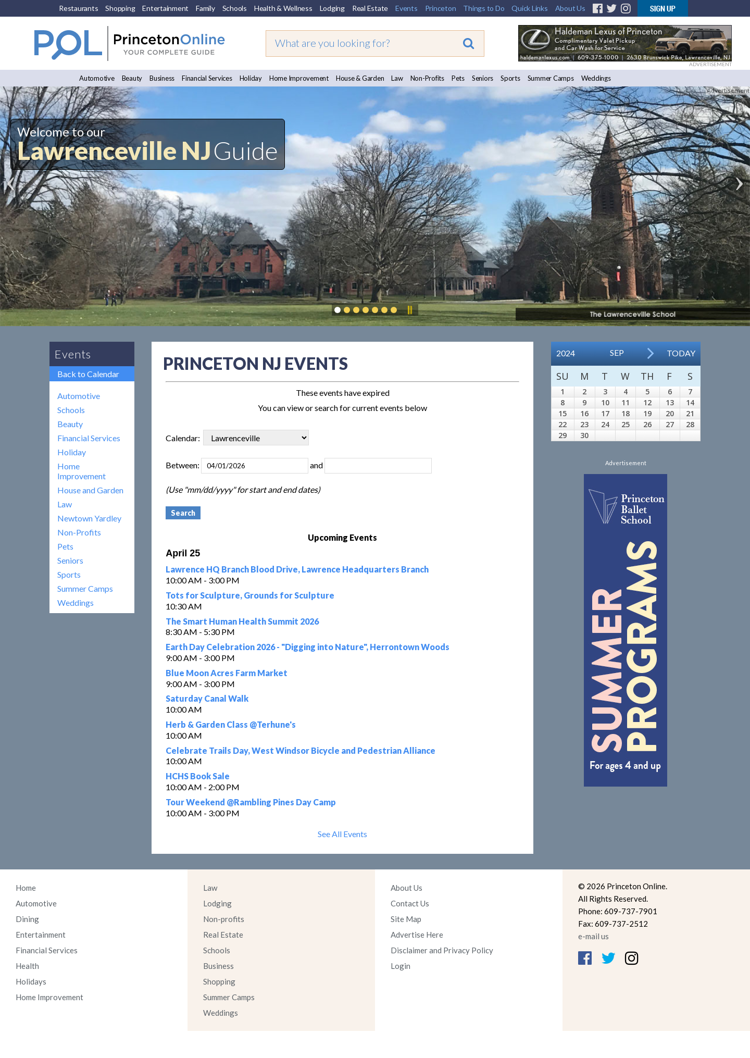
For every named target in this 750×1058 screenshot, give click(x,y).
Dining (27, 919)
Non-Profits (427, 78)
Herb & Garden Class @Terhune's (231, 724)
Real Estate (370, 8)
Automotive (97, 78)
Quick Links (529, 8)
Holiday (251, 78)
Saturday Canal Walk (207, 698)
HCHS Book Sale (198, 776)
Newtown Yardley (89, 518)
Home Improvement (299, 78)
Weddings (596, 78)
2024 (565, 353)
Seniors (482, 78)
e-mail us (593, 936)
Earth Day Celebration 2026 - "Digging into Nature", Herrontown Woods (307, 647)
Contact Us (410, 903)
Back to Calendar (88, 374)
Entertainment (165, 8)
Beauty (132, 78)
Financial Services (207, 78)
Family (205, 8)
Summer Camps (551, 78)
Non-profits (223, 919)
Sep (617, 352)
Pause (409, 310)
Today (681, 353)
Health (27, 965)
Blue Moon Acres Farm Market (227, 673)
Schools (234, 8)
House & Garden (360, 78)
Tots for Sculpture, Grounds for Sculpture (250, 595)
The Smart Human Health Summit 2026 (242, 621)
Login (400, 965)
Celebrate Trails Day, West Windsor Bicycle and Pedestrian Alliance (300, 750)
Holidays (31, 981)
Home (26, 887)
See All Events (342, 834)
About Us (570, 8)
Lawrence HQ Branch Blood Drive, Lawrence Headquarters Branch (297, 569)
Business (161, 78)
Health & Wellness (283, 8)
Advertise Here (417, 934)
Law (397, 78)
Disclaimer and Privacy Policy (442, 950)
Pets (458, 78)
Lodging (332, 8)
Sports (510, 78)
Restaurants (78, 8)
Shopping (120, 8)
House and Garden (90, 490)
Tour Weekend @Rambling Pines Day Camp (251, 802)
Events (406, 8)
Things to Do (483, 8)
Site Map (406, 919)
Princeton (440, 8)
